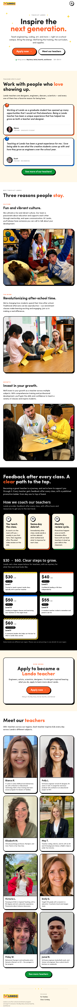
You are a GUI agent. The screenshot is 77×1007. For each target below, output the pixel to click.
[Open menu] (71, 3)
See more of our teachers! (38, 172)
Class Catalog (45, 1000)
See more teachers (38, 974)
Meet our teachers (51, 51)
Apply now (24, 51)
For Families (44, 997)
